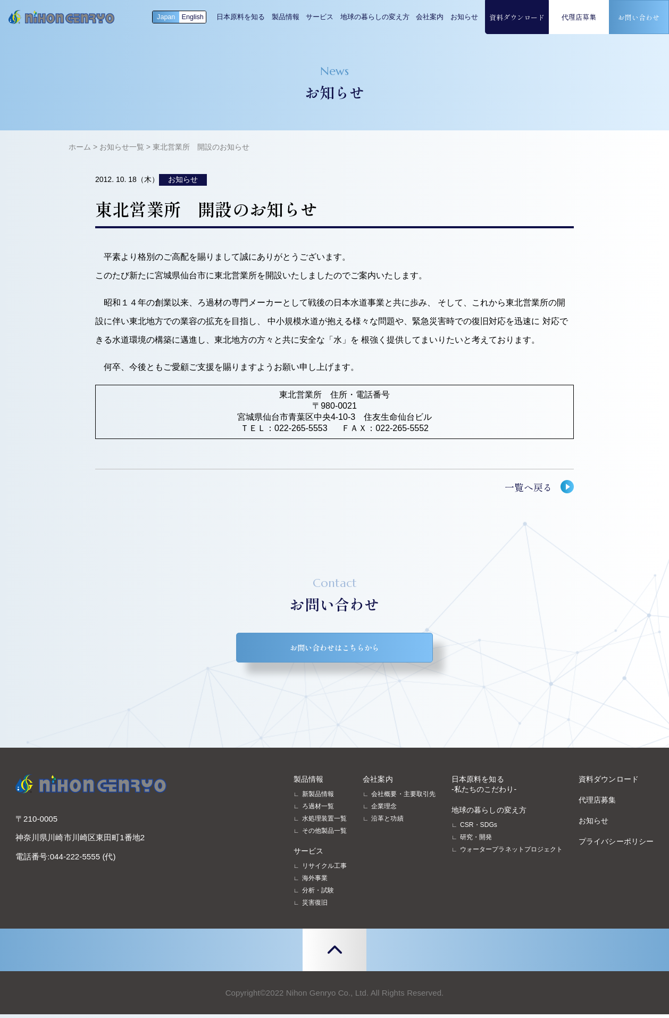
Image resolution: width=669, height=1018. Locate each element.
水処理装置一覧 (324, 822)
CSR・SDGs (478, 828)
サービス (319, 17)
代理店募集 (579, 17)
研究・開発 (476, 841)
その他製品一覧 (324, 834)
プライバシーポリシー (616, 845)
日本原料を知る (240, 17)
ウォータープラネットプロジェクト (511, 853)
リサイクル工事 (324, 869)
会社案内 (430, 17)
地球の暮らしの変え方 (374, 17)
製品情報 (285, 17)
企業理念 (384, 810)
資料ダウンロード (517, 17)
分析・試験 (318, 894)
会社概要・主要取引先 (403, 797)
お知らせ (464, 17)
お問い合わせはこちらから (334, 649)
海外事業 (315, 881)
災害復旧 (315, 906)
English (193, 17)
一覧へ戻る (529, 487)
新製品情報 (318, 797)
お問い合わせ (638, 17)
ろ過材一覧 (318, 810)
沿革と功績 (387, 822)
